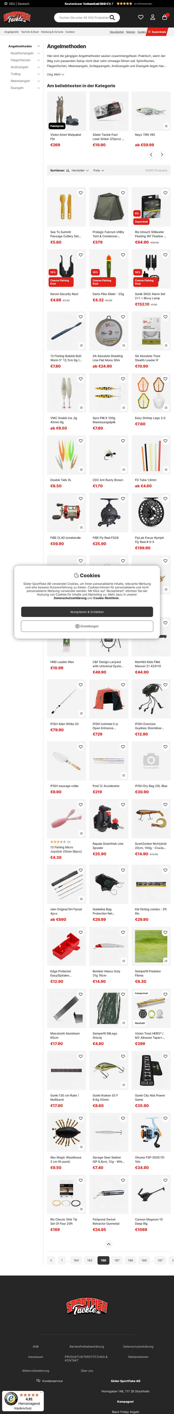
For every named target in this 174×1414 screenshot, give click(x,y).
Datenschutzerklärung (70, 598)
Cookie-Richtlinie (106, 598)
